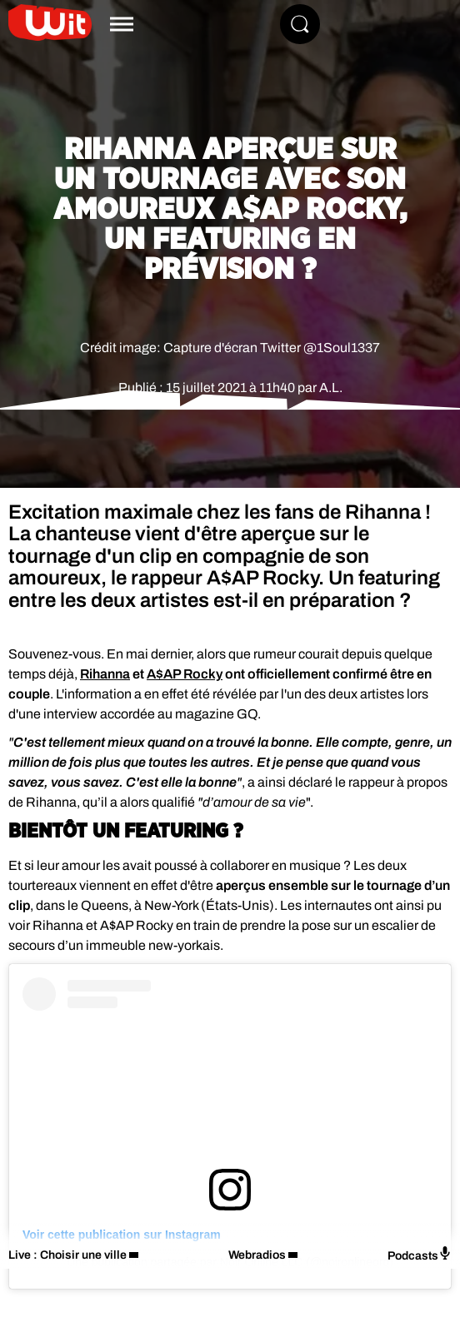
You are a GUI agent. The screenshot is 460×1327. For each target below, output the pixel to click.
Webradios (257, 1255)
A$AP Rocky (184, 674)
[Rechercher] (300, 24)
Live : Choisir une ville (67, 1255)
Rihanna (105, 674)
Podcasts (420, 1254)
